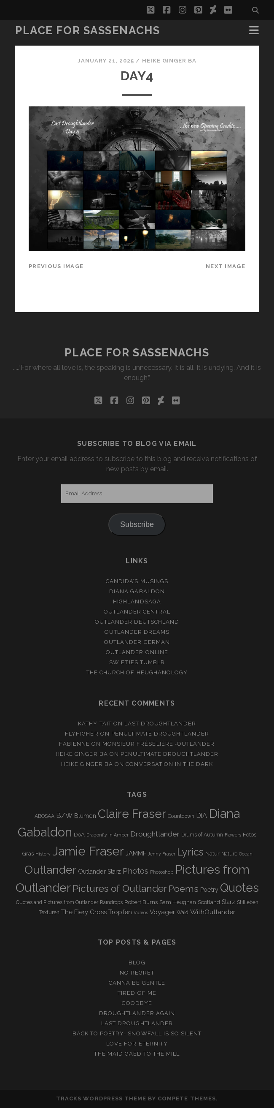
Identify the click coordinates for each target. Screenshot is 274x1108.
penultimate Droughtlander (160, 734)
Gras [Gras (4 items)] (28, 853)
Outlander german (137, 642)
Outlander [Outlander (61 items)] (50, 869)
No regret (137, 973)
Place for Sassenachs (87, 30)
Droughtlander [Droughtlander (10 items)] (155, 834)
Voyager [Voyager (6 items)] (162, 912)
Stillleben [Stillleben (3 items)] (247, 902)
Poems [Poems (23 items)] (184, 888)
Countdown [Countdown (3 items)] (181, 816)
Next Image (225, 266)
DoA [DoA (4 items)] (79, 834)
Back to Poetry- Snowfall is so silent (137, 1033)
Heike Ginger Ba (169, 60)
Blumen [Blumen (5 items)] (85, 815)
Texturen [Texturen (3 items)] (49, 912)
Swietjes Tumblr (137, 662)
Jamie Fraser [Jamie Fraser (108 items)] (88, 851)
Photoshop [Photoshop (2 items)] (161, 871)
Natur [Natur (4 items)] (212, 853)
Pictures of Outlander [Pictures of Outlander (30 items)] (120, 888)
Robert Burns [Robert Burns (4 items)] (141, 902)
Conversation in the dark (169, 764)
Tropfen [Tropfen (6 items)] (120, 912)
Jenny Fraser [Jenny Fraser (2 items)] (161, 853)
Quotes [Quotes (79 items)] (239, 887)
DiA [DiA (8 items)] (201, 816)
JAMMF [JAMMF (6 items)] (136, 853)
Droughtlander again (137, 1013)
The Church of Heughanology (137, 672)
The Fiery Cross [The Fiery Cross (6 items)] (84, 912)
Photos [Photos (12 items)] (135, 870)
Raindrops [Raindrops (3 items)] (111, 902)
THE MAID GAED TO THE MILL (137, 1054)
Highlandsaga (137, 601)
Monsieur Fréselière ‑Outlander (158, 744)
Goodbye (137, 1003)
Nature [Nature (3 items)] (229, 854)
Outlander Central (137, 611)
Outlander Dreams (137, 632)
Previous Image (56, 266)
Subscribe (137, 524)
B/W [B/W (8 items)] (64, 816)
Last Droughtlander (160, 723)
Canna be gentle (137, 983)
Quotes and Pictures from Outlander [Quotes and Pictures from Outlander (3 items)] (57, 902)
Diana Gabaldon (137, 591)
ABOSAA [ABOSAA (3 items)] (44, 816)
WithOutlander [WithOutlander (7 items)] (212, 912)
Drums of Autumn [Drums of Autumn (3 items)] (202, 835)
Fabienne (74, 744)
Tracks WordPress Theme (101, 1098)
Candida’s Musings (137, 581)
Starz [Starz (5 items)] (228, 902)
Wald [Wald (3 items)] (182, 912)
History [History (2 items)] (43, 853)
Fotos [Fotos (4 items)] (249, 834)
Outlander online (137, 652)
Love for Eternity (137, 1043)
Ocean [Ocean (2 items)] (246, 853)
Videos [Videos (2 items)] (141, 912)
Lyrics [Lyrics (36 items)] (190, 852)
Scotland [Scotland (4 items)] (209, 902)
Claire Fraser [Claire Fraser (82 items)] (132, 814)
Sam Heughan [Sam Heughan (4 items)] (177, 902)
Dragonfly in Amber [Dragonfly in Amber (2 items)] (107, 834)
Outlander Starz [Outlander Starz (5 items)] (99, 871)
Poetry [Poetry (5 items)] (209, 889)
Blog (137, 962)
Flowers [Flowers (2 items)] (233, 834)
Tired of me (137, 993)
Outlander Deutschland (137, 622)
